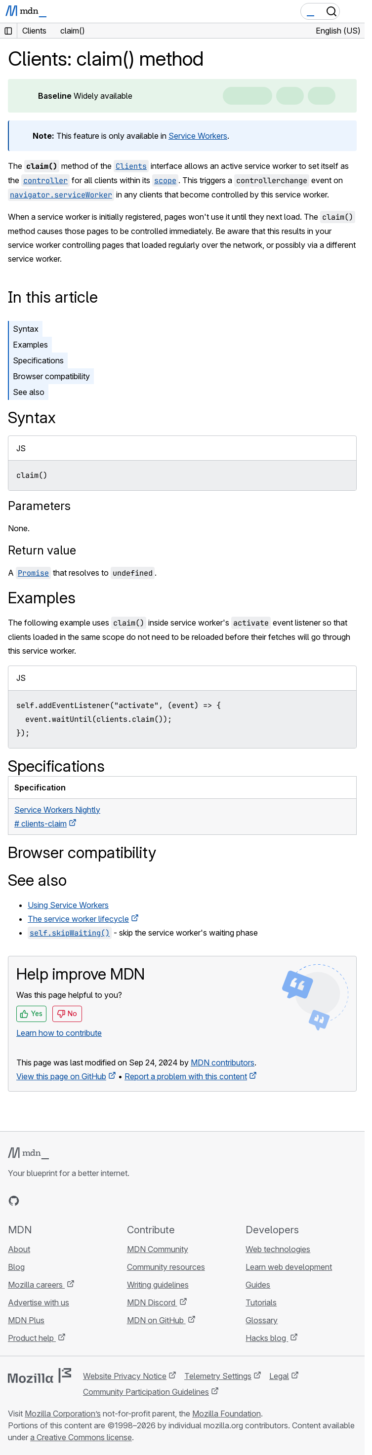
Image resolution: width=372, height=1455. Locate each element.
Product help (32, 1338)
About (19, 1249)
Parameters (39, 506)
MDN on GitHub (156, 1320)
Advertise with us (38, 1302)
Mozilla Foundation (226, 1413)
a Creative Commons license (81, 1437)
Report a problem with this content (185, 1076)
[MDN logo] (28, 1153)
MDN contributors (222, 1062)
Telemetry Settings (217, 1376)
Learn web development (289, 1267)
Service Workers (197, 136)
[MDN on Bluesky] (32, 1201)
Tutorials (261, 1302)
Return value (42, 550)
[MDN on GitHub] (14, 1201)
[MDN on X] (49, 1201)
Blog (16, 1267)
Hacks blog (267, 1338)
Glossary (262, 1320)
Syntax (26, 329)
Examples (30, 345)
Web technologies (278, 1249)
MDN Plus (26, 1320)
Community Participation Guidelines (146, 1392)
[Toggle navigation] (353, 11)
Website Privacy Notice (124, 1376)
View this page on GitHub (61, 1076)
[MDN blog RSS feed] (85, 1201)
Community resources (166, 1267)
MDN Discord (152, 1302)
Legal (279, 1376)
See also (28, 392)
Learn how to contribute (59, 1033)
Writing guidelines (158, 1285)
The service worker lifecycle (78, 919)
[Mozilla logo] (39, 1375)
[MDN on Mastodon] (67, 1201)
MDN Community (157, 1249)
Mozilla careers (36, 1285)
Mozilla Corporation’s (63, 1413)
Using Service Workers (68, 905)
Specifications (38, 360)
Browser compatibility (51, 376)
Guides (258, 1285)
